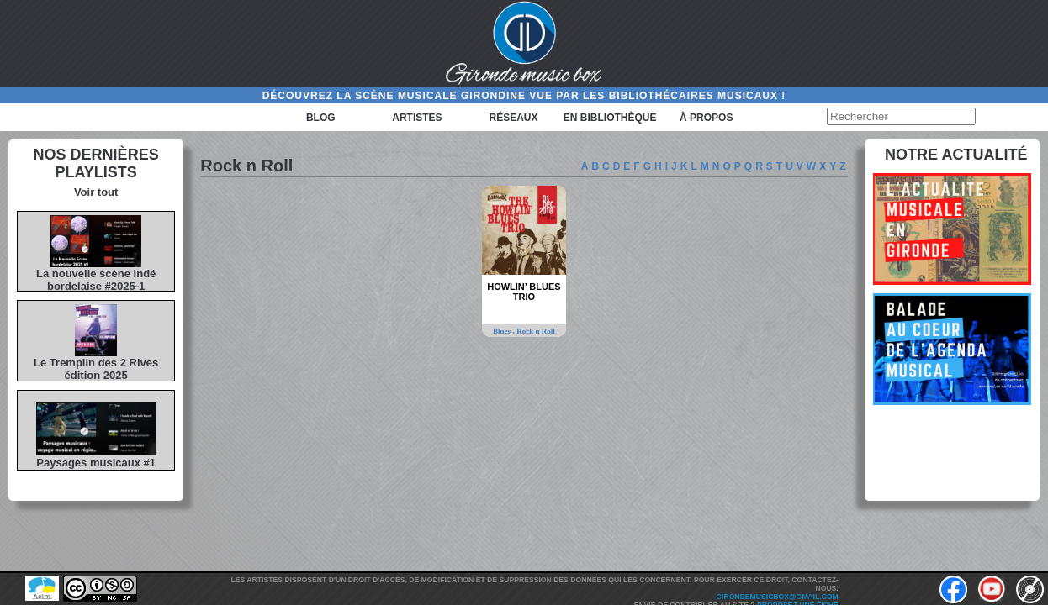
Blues (502, 331)
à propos (706, 118)
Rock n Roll (535, 331)
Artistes (417, 118)
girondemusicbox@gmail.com (777, 596)
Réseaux (514, 118)
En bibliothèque (610, 118)
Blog (321, 118)
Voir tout (96, 192)
